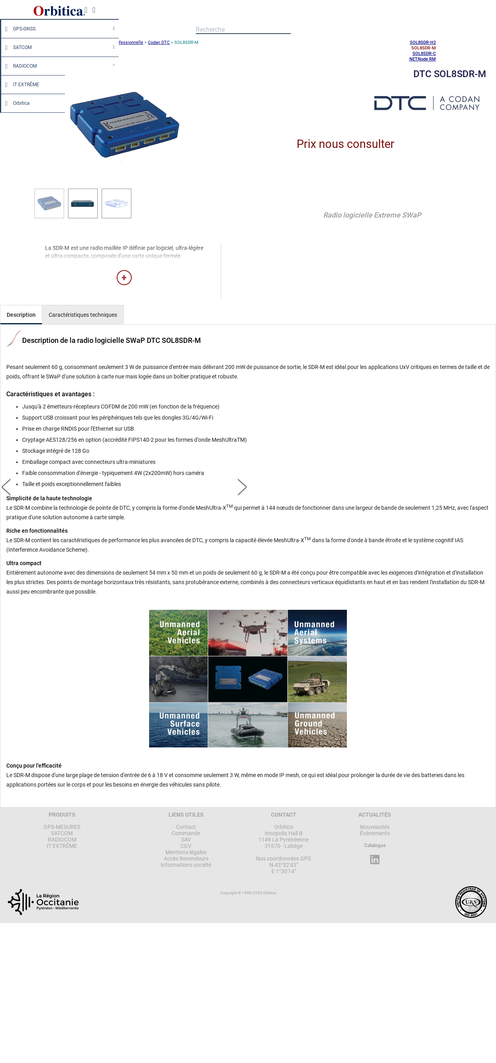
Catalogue (375, 845)
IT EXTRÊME (20, 84)
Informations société (186, 865)
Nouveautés (375, 827)
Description (21, 315)
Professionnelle (127, 42)
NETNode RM (422, 59)
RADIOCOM (19, 66)
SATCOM (16, 47)
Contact (186, 827)
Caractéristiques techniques (83, 315)
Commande (186, 833)
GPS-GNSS (18, 29)
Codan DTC (159, 42)
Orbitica (15, 103)
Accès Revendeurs (186, 858)
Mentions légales (185, 852)
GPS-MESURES (62, 827)
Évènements (375, 833)
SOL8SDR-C (424, 53)
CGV (185, 846)
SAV (186, 839)
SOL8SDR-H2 (423, 42)
